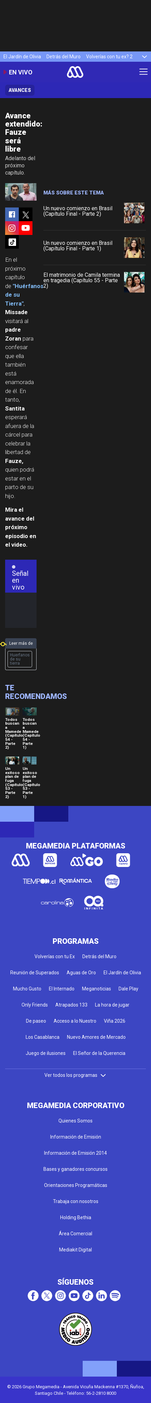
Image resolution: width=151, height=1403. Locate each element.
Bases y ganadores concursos (75, 1169)
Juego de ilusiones (46, 1053)
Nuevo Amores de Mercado (96, 1037)
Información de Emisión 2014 (75, 1153)
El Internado (61, 988)
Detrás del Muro (63, 56)
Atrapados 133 (71, 1005)
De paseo (36, 1021)
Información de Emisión (75, 1137)
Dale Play (128, 988)
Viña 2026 (114, 1021)
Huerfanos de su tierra (20, 659)
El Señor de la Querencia (99, 1053)
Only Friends (35, 1005)
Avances (20, 90)
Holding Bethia (75, 1217)
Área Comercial (75, 1233)
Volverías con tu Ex (55, 956)
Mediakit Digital (75, 1249)
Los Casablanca (42, 1037)
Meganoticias (96, 988)
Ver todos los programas (75, 1075)
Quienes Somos (75, 1120)
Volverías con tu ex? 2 (109, 56)
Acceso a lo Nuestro (75, 1021)
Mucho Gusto (27, 988)
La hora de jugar (112, 1005)
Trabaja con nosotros (75, 1201)
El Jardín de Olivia (22, 56)
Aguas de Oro (81, 972)
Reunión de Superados (34, 972)
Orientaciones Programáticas (75, 1185)
